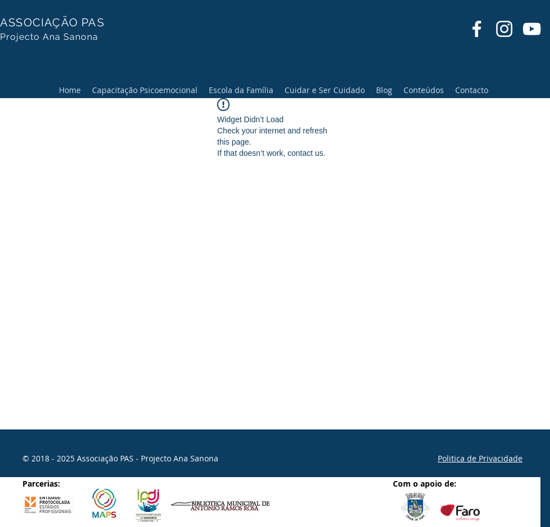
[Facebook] (477, 29)
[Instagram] (504, 29)
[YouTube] (532, 29)
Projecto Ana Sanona (49, 36)
